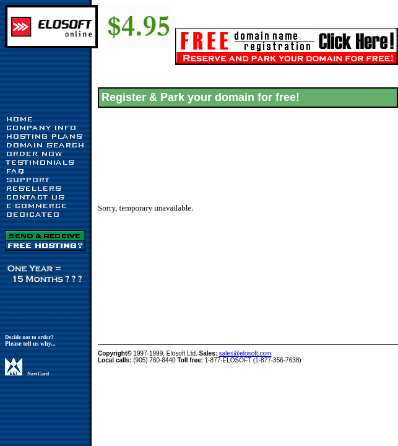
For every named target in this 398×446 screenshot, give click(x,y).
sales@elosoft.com (245, 353)
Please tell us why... (30, 343)
